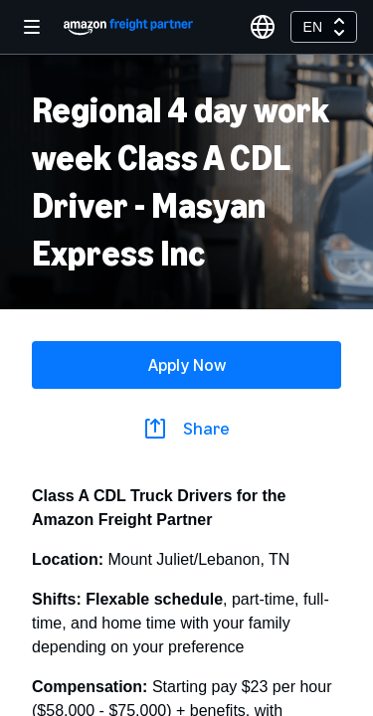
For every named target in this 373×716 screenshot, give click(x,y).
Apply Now (187, 365)
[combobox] (323, 27)
